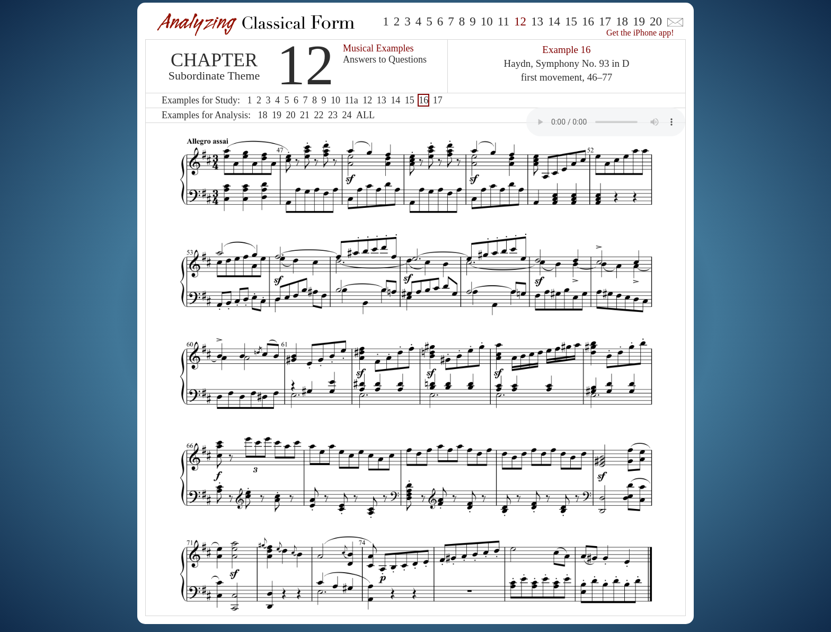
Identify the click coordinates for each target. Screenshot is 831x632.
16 (588, 21)
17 (605, 21)
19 (639, 21)
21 (305, 115)
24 (346, 115)
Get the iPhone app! (640, 32)
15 (571, 21)
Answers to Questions (385, 59)
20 (656, 21)
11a (351, 100)
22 (318, 115)
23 (333, 115)
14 (554, 21)
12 (367, 100)
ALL (365, 115)
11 (503, 21)
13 (537, 21)
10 (487, 21)
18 (622, 21)
